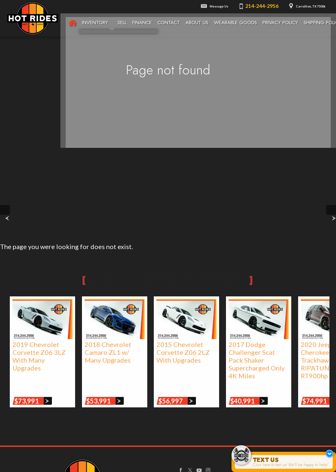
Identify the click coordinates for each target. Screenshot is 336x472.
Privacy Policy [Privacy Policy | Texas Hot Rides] (280, 18)
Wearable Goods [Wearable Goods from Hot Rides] (235, 18)
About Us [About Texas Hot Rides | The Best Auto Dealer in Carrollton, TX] (196, 18)
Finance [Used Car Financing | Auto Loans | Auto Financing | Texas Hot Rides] (142, 18)
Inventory (95, 18)
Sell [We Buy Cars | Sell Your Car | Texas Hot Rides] (121, 18)
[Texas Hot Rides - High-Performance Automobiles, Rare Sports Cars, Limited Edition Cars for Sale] (72, 19)
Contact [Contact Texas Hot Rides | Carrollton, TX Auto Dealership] (168, 18)
